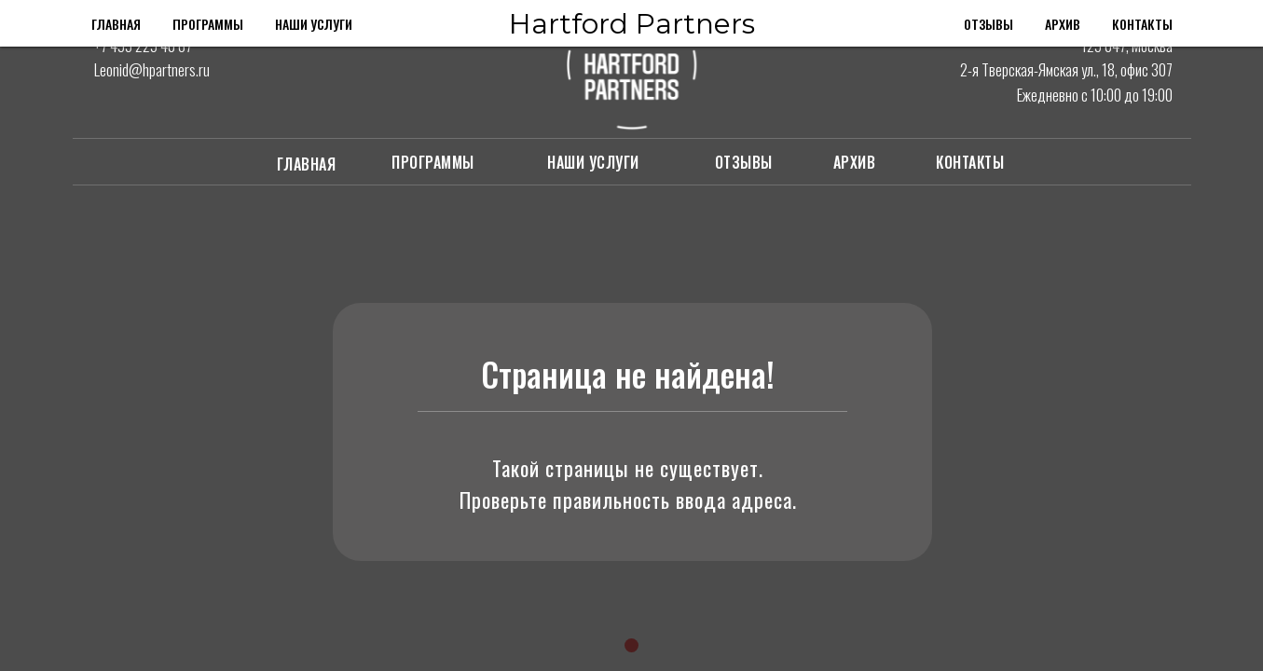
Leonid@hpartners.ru (152, 69)
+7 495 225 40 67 (143, 45)
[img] (105, 98)
